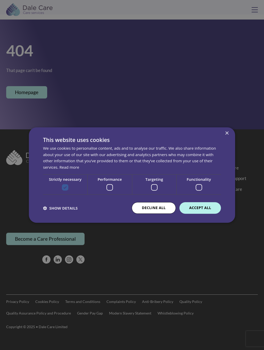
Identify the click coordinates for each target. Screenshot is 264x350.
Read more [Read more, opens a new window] (69, 167)
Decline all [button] (154, 207)
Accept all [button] (200, 207)
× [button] (227, 133)
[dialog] (132, 175)
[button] (60, 208)
